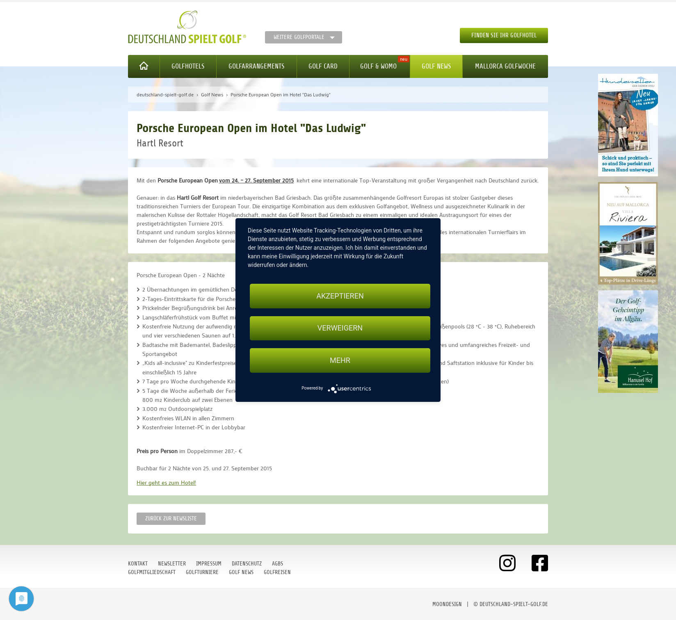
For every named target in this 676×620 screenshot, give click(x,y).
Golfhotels (187, 66)
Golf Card (323, 66)
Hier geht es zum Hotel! (166, 482)
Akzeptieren (339, 296)
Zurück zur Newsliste (171, 518)
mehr (340, 360)
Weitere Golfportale (299, 37)
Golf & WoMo (378, 66)
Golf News (436, 66)
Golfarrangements (256, 66)
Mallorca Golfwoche (505, 66)
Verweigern (340, 328)
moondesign (447, 604)
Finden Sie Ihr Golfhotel (504, 35)
